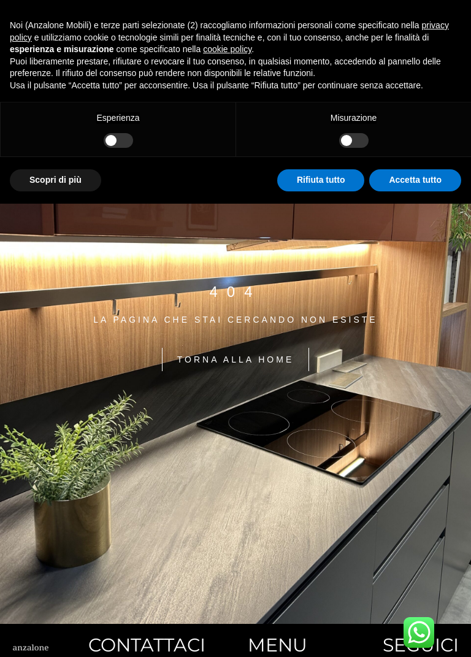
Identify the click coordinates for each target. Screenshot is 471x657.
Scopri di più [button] (55, 180)
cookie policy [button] (227, 49)
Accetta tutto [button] (415, 180)
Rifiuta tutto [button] (321, 180)
